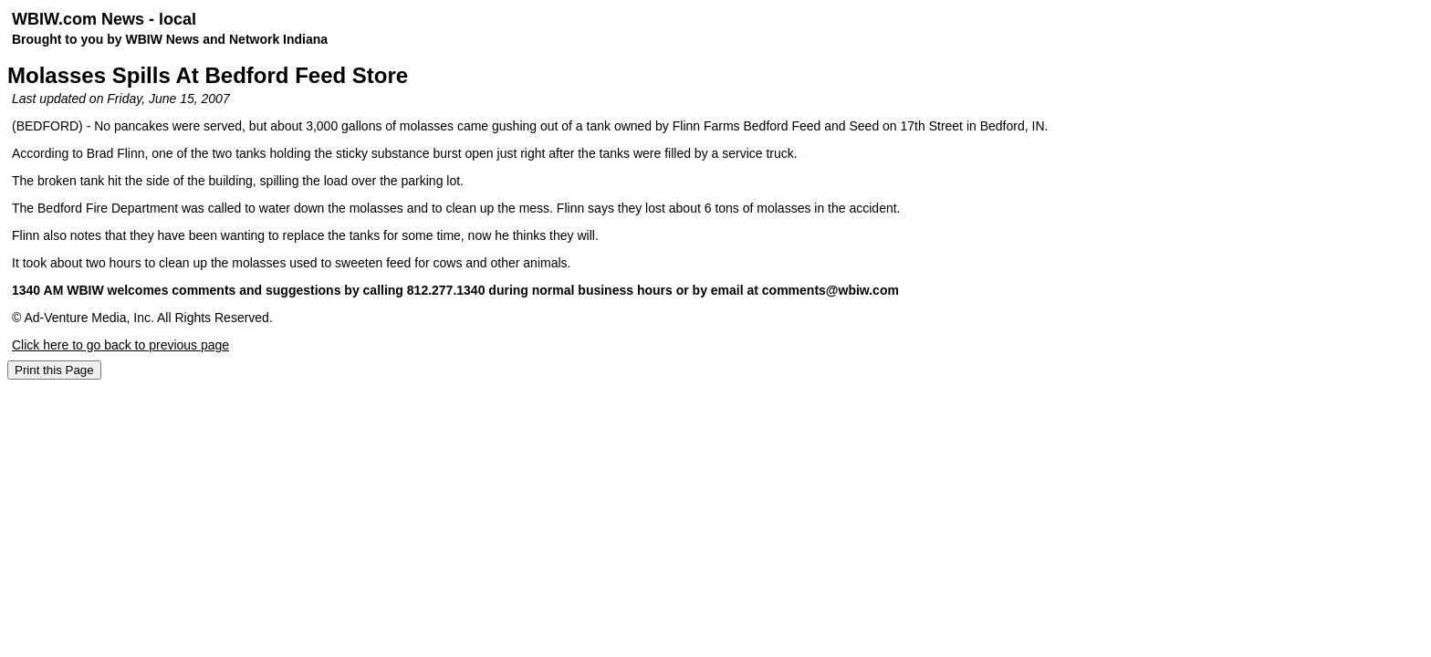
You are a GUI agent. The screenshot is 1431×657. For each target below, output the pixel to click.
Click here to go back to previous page (120, 345)
